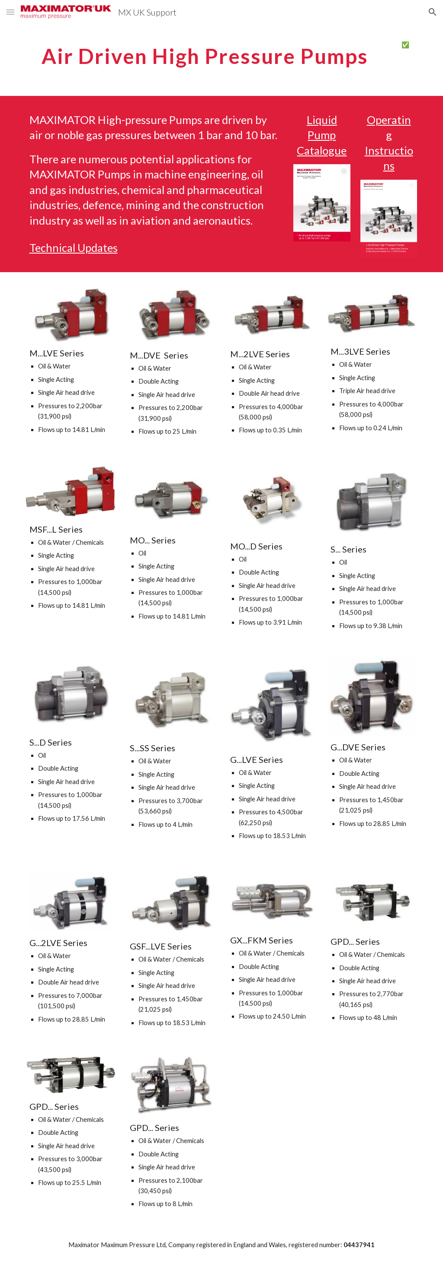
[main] (205, 54)
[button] (10, 12)
